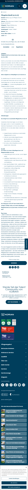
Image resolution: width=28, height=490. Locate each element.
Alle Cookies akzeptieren (14, 487)
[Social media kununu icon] (23, 385)
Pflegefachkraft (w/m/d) (10, 15)
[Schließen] (26, 467)
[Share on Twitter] (12, 267)
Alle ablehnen (14, 482)
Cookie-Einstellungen (14, 478)
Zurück (3, 12)
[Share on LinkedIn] (15, 267)
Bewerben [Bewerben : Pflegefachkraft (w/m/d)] (14, 263)
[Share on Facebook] (10, 267)
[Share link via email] (18, 267)
